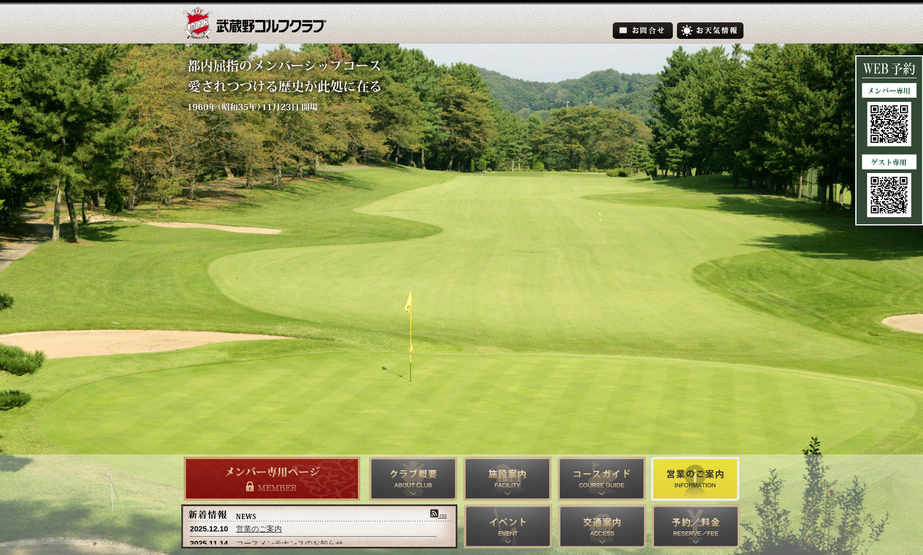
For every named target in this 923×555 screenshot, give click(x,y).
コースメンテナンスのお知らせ (289, 543)
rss (438, 516)
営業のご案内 (259, 528)
